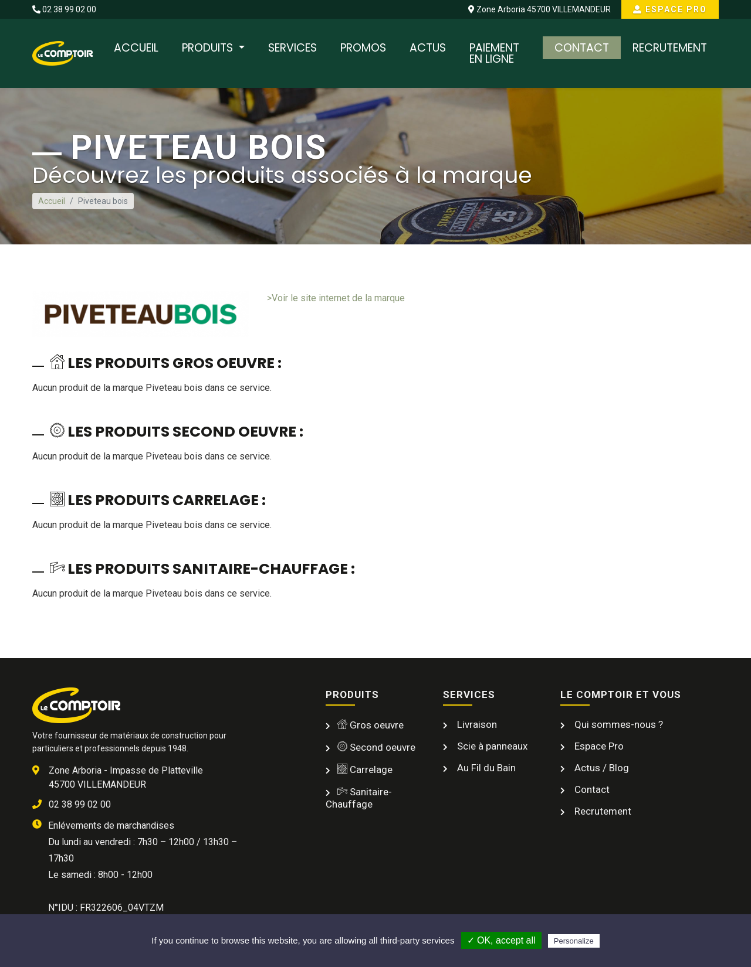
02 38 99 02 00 (64, 9)
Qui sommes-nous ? (617, 724)
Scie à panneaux (491, 746)
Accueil (136, 48)
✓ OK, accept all (501, 940)
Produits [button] (209, 48)
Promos (363, 48)
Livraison (476, 724)
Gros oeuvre (370, 725)
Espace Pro (670, 9)
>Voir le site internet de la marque (336, 298)
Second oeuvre (376, 747)
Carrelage (365, 769)
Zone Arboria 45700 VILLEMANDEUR (539, 9)
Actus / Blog (600, 768)
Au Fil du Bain (485, 768)
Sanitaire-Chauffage (359, 798)
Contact (581, 48)
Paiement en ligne (494, 53)
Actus (428, 48)
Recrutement (669, 48)
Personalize (574, 941)
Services (292, 48)
